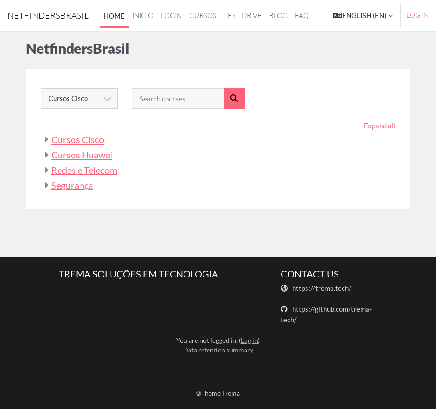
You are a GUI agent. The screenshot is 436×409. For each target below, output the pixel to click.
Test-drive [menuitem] (243, 15)
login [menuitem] (171, 15)
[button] (363, 15)
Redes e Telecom (84, 170)
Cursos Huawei (81, 154)
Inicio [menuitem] (143, 15)
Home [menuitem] (114, 16)
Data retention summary (218, 350)
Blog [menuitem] (278, 15)
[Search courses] (178, 98)
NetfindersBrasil (48, 15)
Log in (417, 15)
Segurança (72, 185)
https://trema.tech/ (321, 288)
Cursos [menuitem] (202, 15)
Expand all (379, 125)
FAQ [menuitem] (302, 15)
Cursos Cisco (77, 139)
